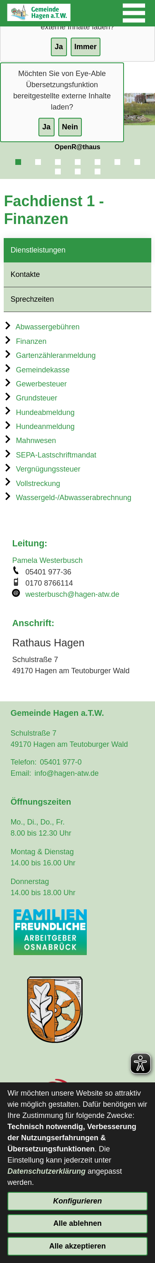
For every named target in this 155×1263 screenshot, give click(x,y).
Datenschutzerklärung (46, 1171)
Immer (85, 47)
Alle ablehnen (77, 1223)
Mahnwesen (30, 440)
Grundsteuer (30, 398)
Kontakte (25, 274)
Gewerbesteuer (35, 384)
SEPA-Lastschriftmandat (50, 455)
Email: (20, 773)
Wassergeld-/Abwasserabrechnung (67, 497)
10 (97, 171)
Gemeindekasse (36, 370)
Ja (46, 127)
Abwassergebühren (41, 327)
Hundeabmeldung (39, 412)
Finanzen (25, 341)
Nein (70, 127)
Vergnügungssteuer (42, 469)
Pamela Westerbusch (47, 560)
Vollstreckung (32, 483)
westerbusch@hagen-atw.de (72, 594)
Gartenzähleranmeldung (49, 355)
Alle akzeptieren (77, 1246)
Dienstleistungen (37, 250)
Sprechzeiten (32, 299)
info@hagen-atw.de (66, 773)
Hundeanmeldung (39, 426)
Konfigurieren (77, 1201)
